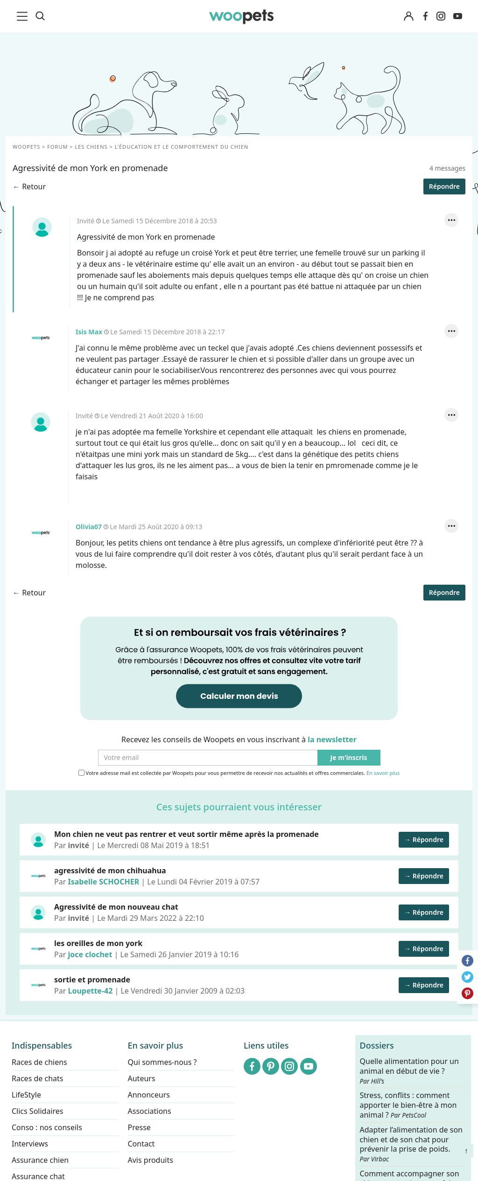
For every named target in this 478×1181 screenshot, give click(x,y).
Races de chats (37, 1078)
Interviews (30, 1144)
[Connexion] (408, 16)
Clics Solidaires (37, 1111)
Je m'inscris (348, 757)
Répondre (444, 186)
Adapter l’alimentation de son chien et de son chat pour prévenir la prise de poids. (411, 1144)
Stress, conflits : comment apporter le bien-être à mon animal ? (408, 1105)
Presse (139, 1127)
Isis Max (40, 338)
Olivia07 (40, 533)
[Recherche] (40, 16)
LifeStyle (26, 1095)
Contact (141, 1144)
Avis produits (150, 1160)
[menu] (24, 16)
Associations (149, 1111)
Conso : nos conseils (47, 1127)
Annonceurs (149, 1095)
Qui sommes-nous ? (162, 1062)
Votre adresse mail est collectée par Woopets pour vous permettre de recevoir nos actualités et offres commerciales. (239, 773)
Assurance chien (40, 1160)
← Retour (29, 186)
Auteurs (141, 1078)
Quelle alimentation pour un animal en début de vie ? (409, 1071)
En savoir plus (383, 773)
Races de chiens (39, 1062)
